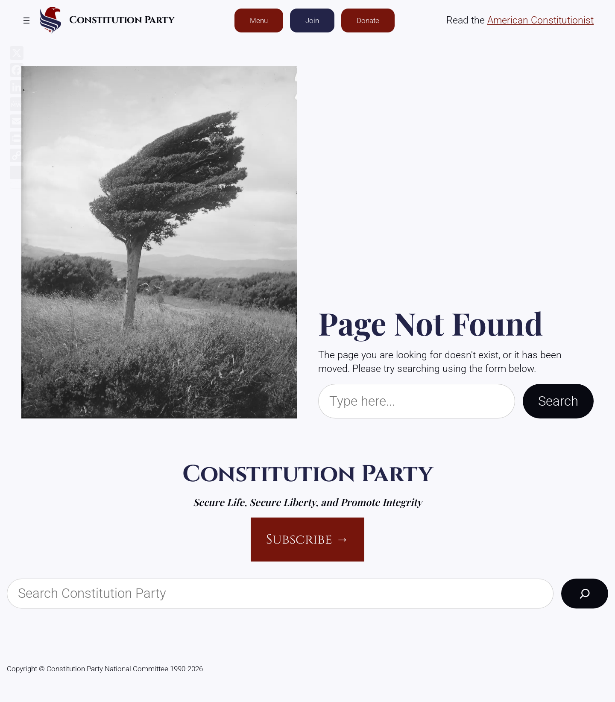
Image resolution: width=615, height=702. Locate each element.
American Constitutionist (540, 20)
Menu (259, 20)
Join (312, 20)
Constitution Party (121, 20)
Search (558, 401)
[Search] (584, 593)
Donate (368, 20)
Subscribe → (307, 539)
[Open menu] (26, 20)
